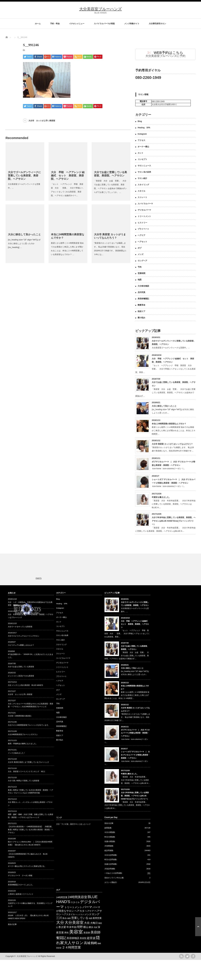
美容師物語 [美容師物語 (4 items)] (73, 939)
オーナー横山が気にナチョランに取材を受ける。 (27, 867)
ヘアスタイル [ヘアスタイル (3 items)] (68, 915)
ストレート (142, 198)
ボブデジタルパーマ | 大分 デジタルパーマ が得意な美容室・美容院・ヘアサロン (135, 734)
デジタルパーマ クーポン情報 (20, 877)
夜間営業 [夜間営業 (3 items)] (97, 919)
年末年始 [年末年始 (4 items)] (71, 928)
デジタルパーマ (144, 211)
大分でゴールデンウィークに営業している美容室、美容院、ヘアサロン (24, 175)
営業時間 (141, 274)
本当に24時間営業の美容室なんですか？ (169, 425)
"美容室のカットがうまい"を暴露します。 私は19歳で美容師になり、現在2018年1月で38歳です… (127, 718)
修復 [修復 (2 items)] (69, 919)
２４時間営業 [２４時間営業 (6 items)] (71, 948)
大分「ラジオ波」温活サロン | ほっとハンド (73, 825)
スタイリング (143, 186)
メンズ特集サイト (131, 23)
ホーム (38, 23)
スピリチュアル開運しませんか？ (21, 646)
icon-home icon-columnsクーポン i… (168, 470)
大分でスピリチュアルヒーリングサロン (23, 637)
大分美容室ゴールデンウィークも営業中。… (171, 349)
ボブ (139, 249)
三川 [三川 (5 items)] (59, 919)
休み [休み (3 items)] (64, 919)
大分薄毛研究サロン (157, 23)
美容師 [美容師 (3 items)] (86, 934)
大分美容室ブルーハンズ (100, 9)
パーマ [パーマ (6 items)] (87, 908)
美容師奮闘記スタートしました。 (21, 886)
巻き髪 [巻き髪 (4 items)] (62, 928)
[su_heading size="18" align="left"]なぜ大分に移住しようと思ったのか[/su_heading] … (24, 243)
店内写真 (141, 293)
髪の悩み (141, 319)
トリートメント (144, 217)
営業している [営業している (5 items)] (79, 919)
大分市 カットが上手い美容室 (41, 121)
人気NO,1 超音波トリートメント (20, 895)
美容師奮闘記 (143, 300)
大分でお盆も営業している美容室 (21, 668)
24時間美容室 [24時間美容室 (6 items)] (77, 898)
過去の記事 (12, 925)
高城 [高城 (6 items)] (87, 944)
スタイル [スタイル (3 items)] (75, 903)
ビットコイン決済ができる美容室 (21, 677)
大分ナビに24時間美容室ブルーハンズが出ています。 (29, 726)
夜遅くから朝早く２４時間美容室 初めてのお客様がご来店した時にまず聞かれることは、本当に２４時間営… (173, 431)
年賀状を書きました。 (161, 498)
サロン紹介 (142, 179)
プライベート (143, 230)
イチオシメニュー (76, 23)
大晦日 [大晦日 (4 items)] (94, 924)
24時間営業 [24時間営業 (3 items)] (61, 898)
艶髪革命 (141, 306)
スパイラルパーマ (145, 205)
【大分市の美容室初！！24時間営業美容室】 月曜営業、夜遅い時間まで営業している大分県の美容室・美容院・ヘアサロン (30, 830)
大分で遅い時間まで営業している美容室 (23, 782)
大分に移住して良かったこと (24, 234)
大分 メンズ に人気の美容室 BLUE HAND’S (25, 686)
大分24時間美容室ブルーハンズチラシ (23, 735)
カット (140, 154)
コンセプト (142, 160)
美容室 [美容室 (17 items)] (76, 933)
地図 (139, 281)
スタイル (141, 192)
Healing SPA (144, 129)
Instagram (142, 135)
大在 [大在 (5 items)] (87, 924)
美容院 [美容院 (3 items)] (83, 939)
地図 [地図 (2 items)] (90, 919)
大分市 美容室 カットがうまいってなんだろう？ (172, 445)
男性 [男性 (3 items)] (66, 934)
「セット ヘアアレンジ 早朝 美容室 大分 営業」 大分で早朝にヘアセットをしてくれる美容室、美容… (165, 369)
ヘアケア (141, 236)
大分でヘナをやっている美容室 (20, 628)
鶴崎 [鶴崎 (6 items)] (94, 944)
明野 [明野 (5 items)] (80, 928)
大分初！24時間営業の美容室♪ (20, 717)
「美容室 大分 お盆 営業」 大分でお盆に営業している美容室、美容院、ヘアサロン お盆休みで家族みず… (165, 393)
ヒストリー (142, 224)
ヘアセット (142, 243)
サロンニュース (144, 167)
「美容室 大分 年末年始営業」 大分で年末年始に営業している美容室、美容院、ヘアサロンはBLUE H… (173, 505)
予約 (139, 268)
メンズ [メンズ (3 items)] (88, 915)
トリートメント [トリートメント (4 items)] (73, 908)
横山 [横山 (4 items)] (85, 928)
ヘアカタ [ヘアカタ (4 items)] (79, 912)
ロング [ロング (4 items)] (95, 915)
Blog (140, 122)
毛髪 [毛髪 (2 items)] (95, 928)
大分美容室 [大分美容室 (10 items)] (74, 923)
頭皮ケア (141, 312)
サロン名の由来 (144, 173)
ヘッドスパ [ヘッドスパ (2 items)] (79, 916)
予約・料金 (55, 23)
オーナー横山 (143, 148)
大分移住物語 (143, 287)
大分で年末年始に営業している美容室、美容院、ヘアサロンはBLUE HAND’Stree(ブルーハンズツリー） (173, 521)
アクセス (141, 141)
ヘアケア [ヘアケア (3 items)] (89, 912)
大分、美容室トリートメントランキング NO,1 (26, 773)
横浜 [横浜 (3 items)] (91, 928)
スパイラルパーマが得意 (104, 23)
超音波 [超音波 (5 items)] (91, 939)
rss (181, 957)
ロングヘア (142, 262)
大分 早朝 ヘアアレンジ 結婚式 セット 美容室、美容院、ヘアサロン (68, 175)
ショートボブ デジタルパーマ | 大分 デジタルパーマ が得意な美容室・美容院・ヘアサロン (135, 756)
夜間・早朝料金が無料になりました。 (23, 745)
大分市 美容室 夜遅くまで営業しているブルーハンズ (28, 763)
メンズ (140, 255)
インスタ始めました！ (16, 754)
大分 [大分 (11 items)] (60, 923)
